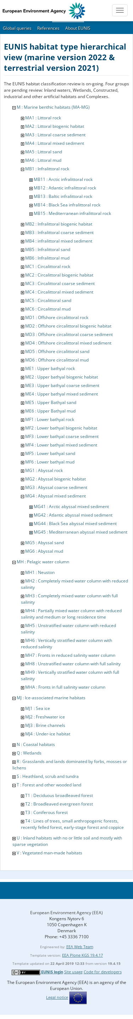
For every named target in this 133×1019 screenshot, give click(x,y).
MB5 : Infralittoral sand (47, 249)
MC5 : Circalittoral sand (48, 300)
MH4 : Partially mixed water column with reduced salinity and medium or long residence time (71, 614)
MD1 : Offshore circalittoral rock (56, 317)
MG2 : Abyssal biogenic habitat (55, 479)
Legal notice (57, 997)
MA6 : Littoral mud (43, 160)
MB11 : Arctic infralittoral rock (63, 179)
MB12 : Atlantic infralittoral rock (65, 188)
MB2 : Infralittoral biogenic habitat (58, 224)
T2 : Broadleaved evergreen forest (59, 804)
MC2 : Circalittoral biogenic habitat (59, 275)
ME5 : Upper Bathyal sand (50, 402)
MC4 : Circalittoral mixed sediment (59, 292)
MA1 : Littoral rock (43, 118)
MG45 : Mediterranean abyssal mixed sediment (80, 532)
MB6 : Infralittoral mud (47, 258)
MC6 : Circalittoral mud (48, 309)
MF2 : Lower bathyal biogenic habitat (61, 428)
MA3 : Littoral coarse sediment (55, 135)
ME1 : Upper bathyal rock (50, 368)
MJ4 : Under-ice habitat (47, 734)
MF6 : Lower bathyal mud (49, 462)
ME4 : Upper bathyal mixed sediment (61, 394)
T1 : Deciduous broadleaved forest (59, 795)
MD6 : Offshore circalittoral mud (57, 360)
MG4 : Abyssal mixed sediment (55, 496)
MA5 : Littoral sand (43, 152)
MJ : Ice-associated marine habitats (51, 698)
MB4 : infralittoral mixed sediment (58, 241)
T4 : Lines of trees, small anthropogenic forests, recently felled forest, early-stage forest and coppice (72, 824)
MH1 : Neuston (40, 572)
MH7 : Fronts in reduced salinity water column (70, 655)
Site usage (73, 971)
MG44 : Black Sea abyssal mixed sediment (75, 523)
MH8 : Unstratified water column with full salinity (73, 664)
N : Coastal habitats (36, 744)
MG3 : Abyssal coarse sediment (56, 487)
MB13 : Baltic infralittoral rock (63, 196)
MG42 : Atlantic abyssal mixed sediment (73, 515)
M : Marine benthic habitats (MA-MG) (53, 107)
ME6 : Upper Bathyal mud (50, 411)
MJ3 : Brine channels (45, 725)
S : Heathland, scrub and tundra (48, 776)
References (48, 28)
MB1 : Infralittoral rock (47, 169)
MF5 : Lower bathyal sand (50, 453)
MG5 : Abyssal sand (44, 543)
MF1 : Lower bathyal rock (49, 419)
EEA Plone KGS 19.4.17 (82, 955)
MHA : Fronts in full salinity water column (65, 687)
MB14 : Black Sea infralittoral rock (67, 205)
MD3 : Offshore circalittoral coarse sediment (69, 334)
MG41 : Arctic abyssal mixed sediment (71, 506)
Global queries (17, 28)
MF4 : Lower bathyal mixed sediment (61, 445)
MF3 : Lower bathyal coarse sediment (62, 436)
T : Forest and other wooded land (49, 785)
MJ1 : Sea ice (37, 708)
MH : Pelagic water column (43, 562)
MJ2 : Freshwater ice (45, 717)
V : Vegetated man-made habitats (49, 853)
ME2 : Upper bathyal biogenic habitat (61, 377)
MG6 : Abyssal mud (44, 551)
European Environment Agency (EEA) (66, 913)
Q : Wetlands (29, 753)
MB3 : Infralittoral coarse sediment (59, 232)
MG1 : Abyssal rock (44, 470)
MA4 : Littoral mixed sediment (54, 143)
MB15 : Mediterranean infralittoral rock (72, 213)
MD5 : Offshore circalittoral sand (57, 351)
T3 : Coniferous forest (46, 812)
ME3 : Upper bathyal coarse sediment (62, 385)
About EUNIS (77, 28)
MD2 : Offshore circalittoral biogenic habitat (68, 326)
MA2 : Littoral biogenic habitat (54, 126)
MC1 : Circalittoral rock (47, 266)
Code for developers (103, 971)
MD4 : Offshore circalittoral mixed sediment (68, 343)
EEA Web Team (79, 946)
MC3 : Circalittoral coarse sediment (60, 283)
